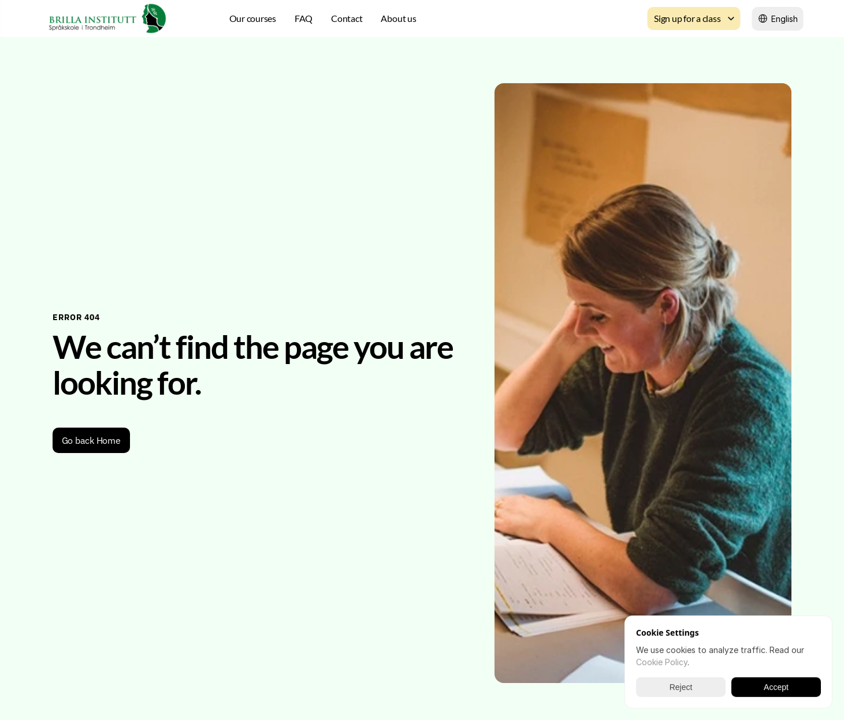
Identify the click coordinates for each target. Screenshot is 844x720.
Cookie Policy (661, 662)
